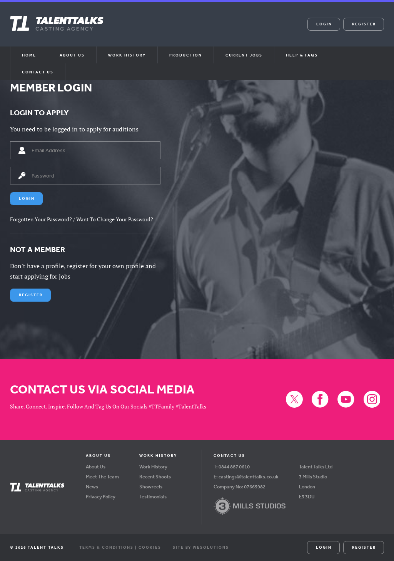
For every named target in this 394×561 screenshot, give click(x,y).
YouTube (206, 29)
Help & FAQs (302, 55)
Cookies (150, 547)
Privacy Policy (100, 496)
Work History (127, 55)
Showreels (150, 486)
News (92, 486)
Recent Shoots (155, 476)
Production (185, 55)
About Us (95, 466)
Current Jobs (243, 55)
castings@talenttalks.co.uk (249, 476)
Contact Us (37, 72)
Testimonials (153, 496)
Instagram (225, 29)
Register (364, 24)
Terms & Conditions (106, 547)
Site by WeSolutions (201, 547)
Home (29, 55)
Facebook (187, 29)
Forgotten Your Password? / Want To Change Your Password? (81, 219)
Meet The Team (102, 476)
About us (72, 55)
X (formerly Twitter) (168, 29)
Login (324, 24)
